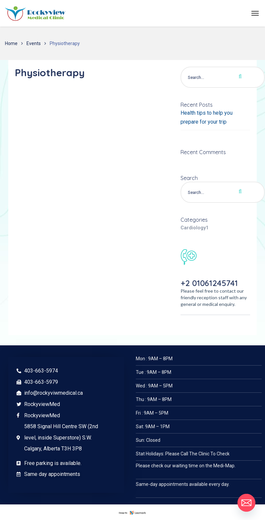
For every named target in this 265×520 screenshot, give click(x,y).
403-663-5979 (41, 382)
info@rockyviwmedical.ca (53, 393)
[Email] (246, 503)
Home (11, 43)
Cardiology (195, 228)
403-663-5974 (41, 371)
